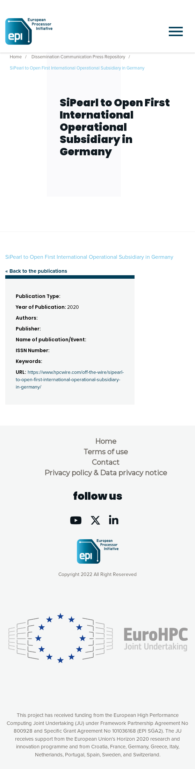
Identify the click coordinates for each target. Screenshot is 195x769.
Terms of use (106, 452)
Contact (106, 462)
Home (16, 55)
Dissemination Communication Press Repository (78, 55)
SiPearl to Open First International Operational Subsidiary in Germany (77, 67)
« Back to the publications (36, 271)
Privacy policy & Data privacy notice (105, 473)
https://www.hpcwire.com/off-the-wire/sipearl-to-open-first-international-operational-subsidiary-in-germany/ (70, 379)
